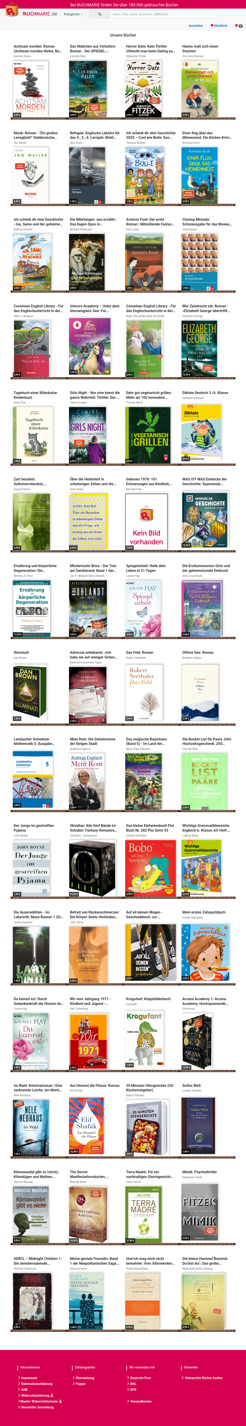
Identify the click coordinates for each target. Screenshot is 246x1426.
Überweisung (83, 1378)
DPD (131, 1389)
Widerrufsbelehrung (35, 1395)
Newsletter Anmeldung (35, 1407)
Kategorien (73, 14)
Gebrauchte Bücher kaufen (202, 1378)
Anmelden (196, 26)
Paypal (78, 1384)
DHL (131, 1384)
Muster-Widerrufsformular (39, 1401)
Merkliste (219, 26)
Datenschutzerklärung (34, 1384)
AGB (22, 1389)
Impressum (27, 1378)
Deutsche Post (138, 1378)
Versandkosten (139, 1401)
